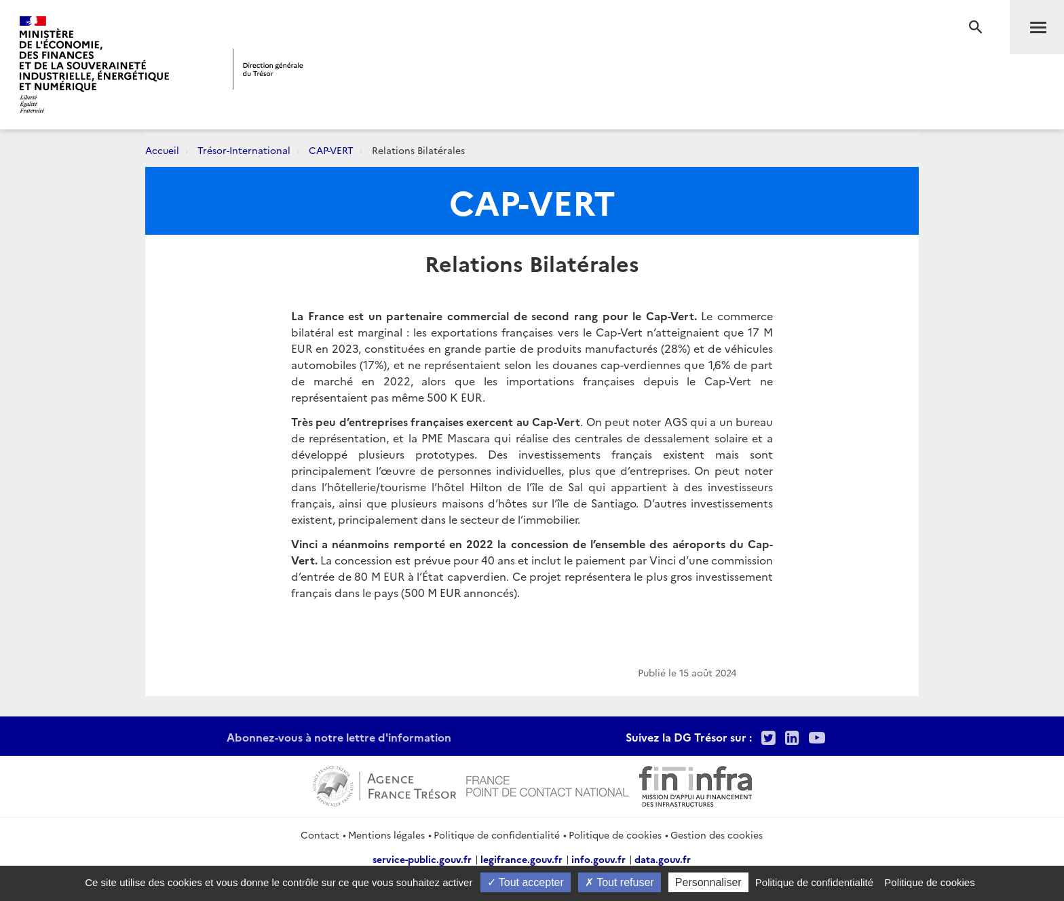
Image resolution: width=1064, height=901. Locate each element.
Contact (320, 834)
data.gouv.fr (662, 859)
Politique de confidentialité (497, 834)
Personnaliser (708, 882)
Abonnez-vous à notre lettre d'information (339, 736)
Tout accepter (525, 882)
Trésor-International (243, 150)
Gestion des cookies (716, 834)
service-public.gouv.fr (422, 859)
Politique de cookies (615, 834)
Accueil (162, 150)
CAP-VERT (331, 150)
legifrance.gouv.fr (521, 859)
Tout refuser (619, 882)
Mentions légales (386, 834)
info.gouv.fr (598, 859)
